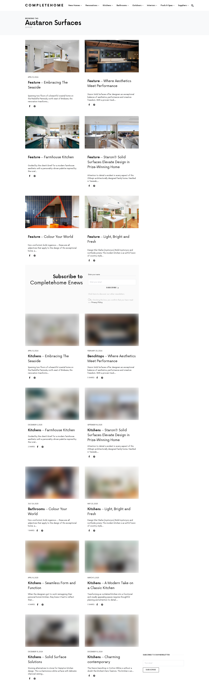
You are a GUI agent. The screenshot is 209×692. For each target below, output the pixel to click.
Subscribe (111, 287)
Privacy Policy (97, 302)
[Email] (163, 662)
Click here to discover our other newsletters (106, 293)
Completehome (44, 5)
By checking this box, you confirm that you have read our (110, 300)
